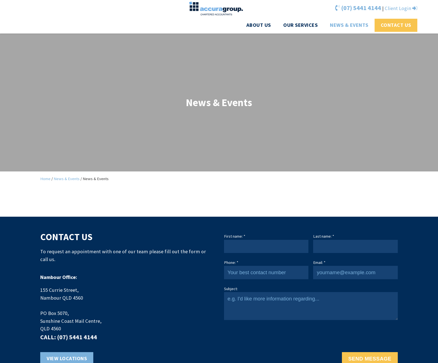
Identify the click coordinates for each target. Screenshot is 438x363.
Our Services (300, 25)
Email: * (319, 262)
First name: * (234, 236)
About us (258, 25)
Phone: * (231, 262)
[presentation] (266, 336)
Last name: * (323, 236)
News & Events (349, 25)
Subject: (231, 288)
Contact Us (396, 25)
